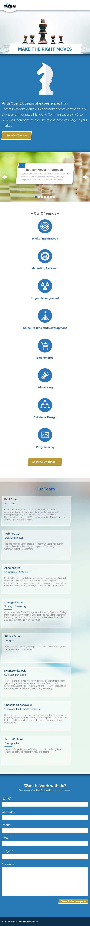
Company (8, 812)
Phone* (7, 825)
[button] (5, 177)
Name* (6, 798)
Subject (7, 851)
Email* (6, 838)
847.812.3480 (43, 790)
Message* (9, 864)
